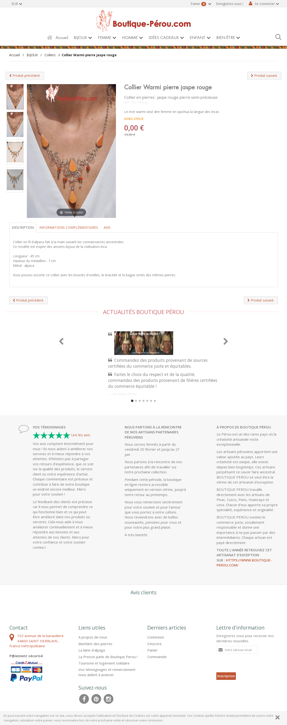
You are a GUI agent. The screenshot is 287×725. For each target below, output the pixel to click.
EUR (15, 3)
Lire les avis (80, 434)
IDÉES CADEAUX (164, 38)
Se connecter (265, 3)
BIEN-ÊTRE (225, 38)
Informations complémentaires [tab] (68, 227)
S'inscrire (154, 643)
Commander (157, 656)
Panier (199, 3)
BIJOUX (80, 38)
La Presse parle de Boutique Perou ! (107, 656)
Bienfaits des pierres (95, 643)
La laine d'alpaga (91, 650)
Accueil (62, 38)
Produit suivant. (264, 75)
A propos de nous (92, 637)
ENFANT (197, 38)
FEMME (104, 38)
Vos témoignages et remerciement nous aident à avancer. (106, 672)
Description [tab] (23, 227)
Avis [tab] (107, 227)
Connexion (155, 637)
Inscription (226, 676)
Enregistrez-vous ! (229, 3)
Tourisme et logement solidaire (104, 663)
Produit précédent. (25, 75)
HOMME (130, 38)
